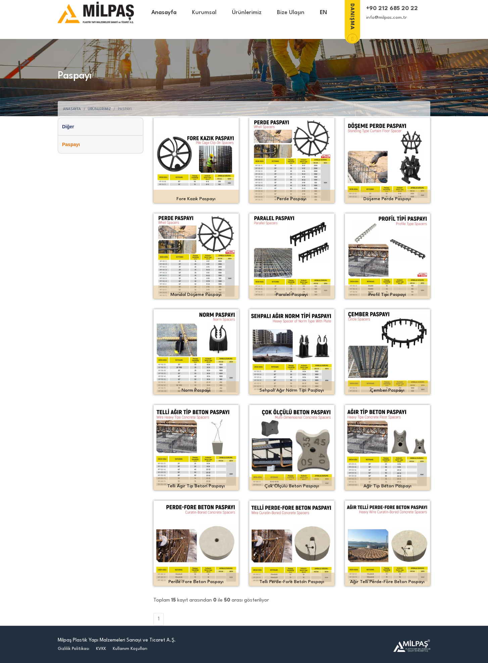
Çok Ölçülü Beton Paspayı (291, 486)
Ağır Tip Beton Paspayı (387, 486)
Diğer (68, 126)
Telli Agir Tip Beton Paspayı (196, 486)
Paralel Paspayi (292, 294)
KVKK (101, 649)
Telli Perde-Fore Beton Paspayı (291, 581)
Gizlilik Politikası (73, 649)
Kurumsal (204, 12)
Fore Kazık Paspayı (196, 198)
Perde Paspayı (291, 198)
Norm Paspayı (196, 390)
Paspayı (71, 144)
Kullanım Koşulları (130, 649)
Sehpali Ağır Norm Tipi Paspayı (291, 390)
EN (323, 12)
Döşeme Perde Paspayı (387, 198)
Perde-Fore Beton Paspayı (196, 581)
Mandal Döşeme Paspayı (196, 294)
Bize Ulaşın (290, 12)
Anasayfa (164, 12)
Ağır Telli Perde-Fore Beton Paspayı (387, 581)
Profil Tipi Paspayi (387, 294)
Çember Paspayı (387, 390)
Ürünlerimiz (246, 12)
